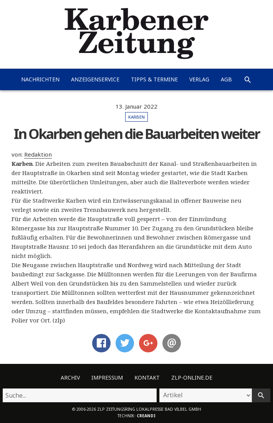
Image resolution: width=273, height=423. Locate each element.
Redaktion (38, 154)
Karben (136, 117)
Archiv (70, 377)
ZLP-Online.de (191, 377)
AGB (226, 79)
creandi (146, 415)
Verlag (199, 79)
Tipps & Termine (154, 79)
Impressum (107, 377)
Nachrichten (40, 79)
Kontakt (147, 377)
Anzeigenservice (95, 79)
